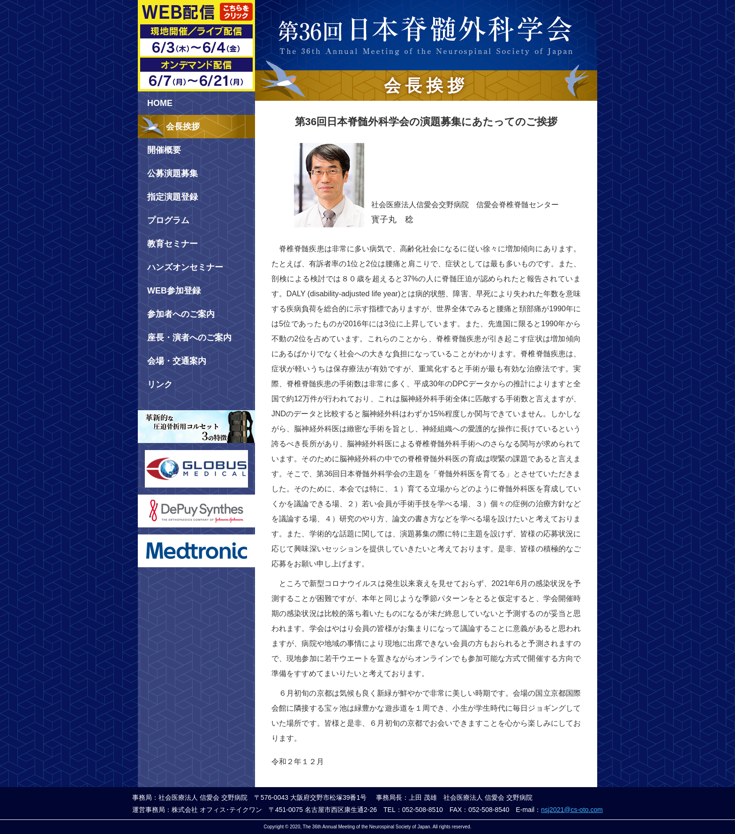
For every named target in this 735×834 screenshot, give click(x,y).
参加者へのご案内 (181, 314)
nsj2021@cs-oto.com (572, 809)
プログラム (168, 220)
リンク (159, 384)
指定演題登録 (172, 197)
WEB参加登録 (174, 290)
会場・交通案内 (176, 361)
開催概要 (164, 150)
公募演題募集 (172, 173)
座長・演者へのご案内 (189, 337)
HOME (159, 103)
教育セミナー (172, 243)
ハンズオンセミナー (185, 267)
